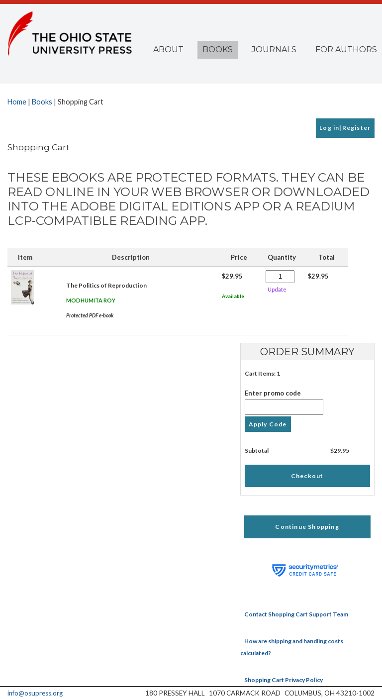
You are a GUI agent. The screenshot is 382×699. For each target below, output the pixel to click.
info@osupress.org (35, 693)
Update (277, 289)
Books (217, 49)
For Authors (346, 49)
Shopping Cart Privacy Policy (283, 680)
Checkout (307, 476)
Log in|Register (345, 127)
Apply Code (268, 424)
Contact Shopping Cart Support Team (296, 614)
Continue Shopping (307, 526)
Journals (274, 49)
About (168, 49)
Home (16, 102)
